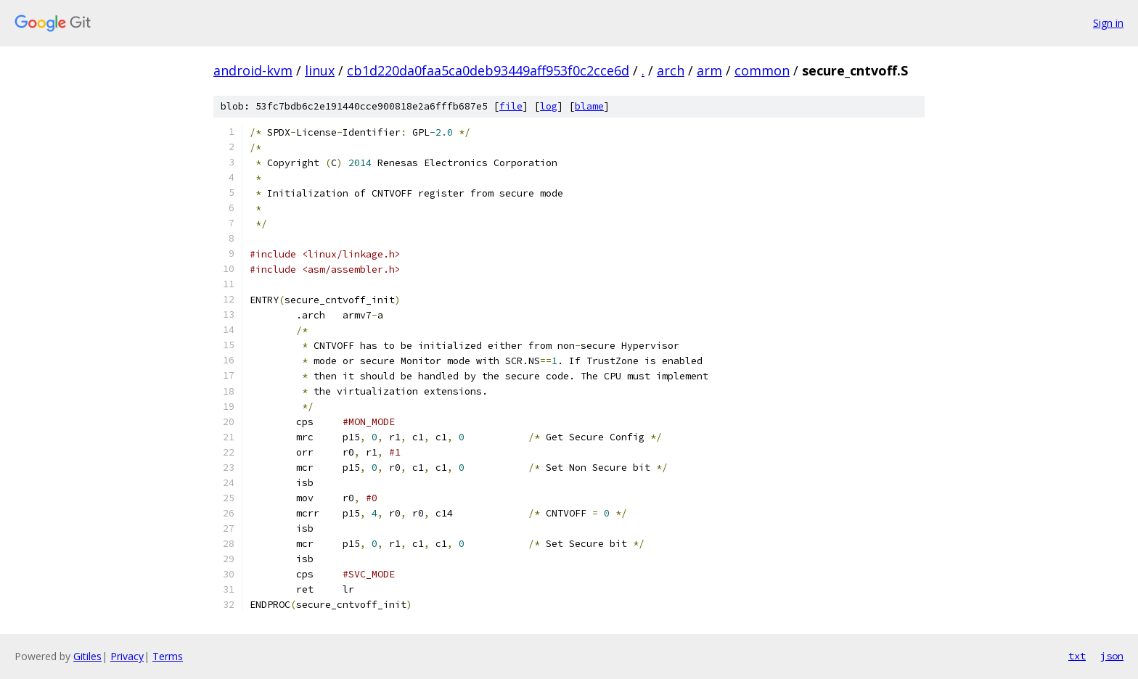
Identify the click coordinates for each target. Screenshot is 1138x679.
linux (320, 70)
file (511, 106)
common (762, 70)
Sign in (1108, 23)
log (548, 106)
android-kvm (252, 70)
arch (670, 70)
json (1111, 655)
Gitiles (87, 656)
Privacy (127, 656)
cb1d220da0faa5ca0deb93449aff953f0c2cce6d (488, 70)
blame (589, 106)
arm (709, 70)
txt (1077, 655)
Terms (167, 656)
